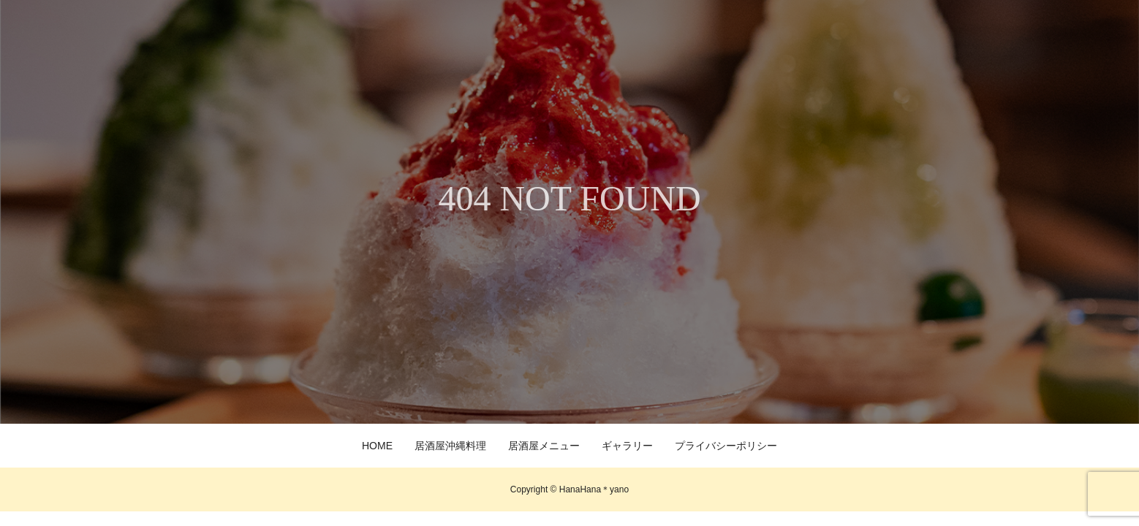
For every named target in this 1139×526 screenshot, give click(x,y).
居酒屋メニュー (544, 445)
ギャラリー (627, 445)
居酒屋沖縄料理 (450, 445)
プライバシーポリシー (726, 445)
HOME (377, 445)
